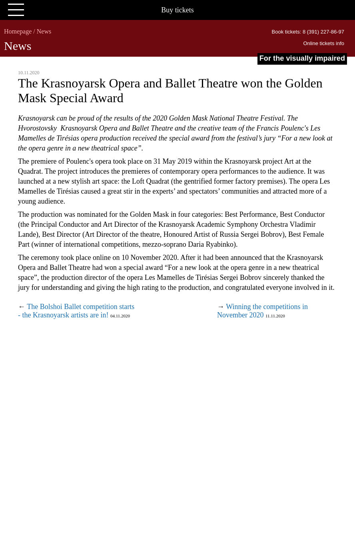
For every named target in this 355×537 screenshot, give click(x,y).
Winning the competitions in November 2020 (262, 311)
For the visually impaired (302, 58)
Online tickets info (323, 43)
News (44, 31)
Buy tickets (177, 10)
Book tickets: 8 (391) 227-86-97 (308, 32)
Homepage (18, 31)
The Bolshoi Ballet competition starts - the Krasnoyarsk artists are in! (76, 311)
